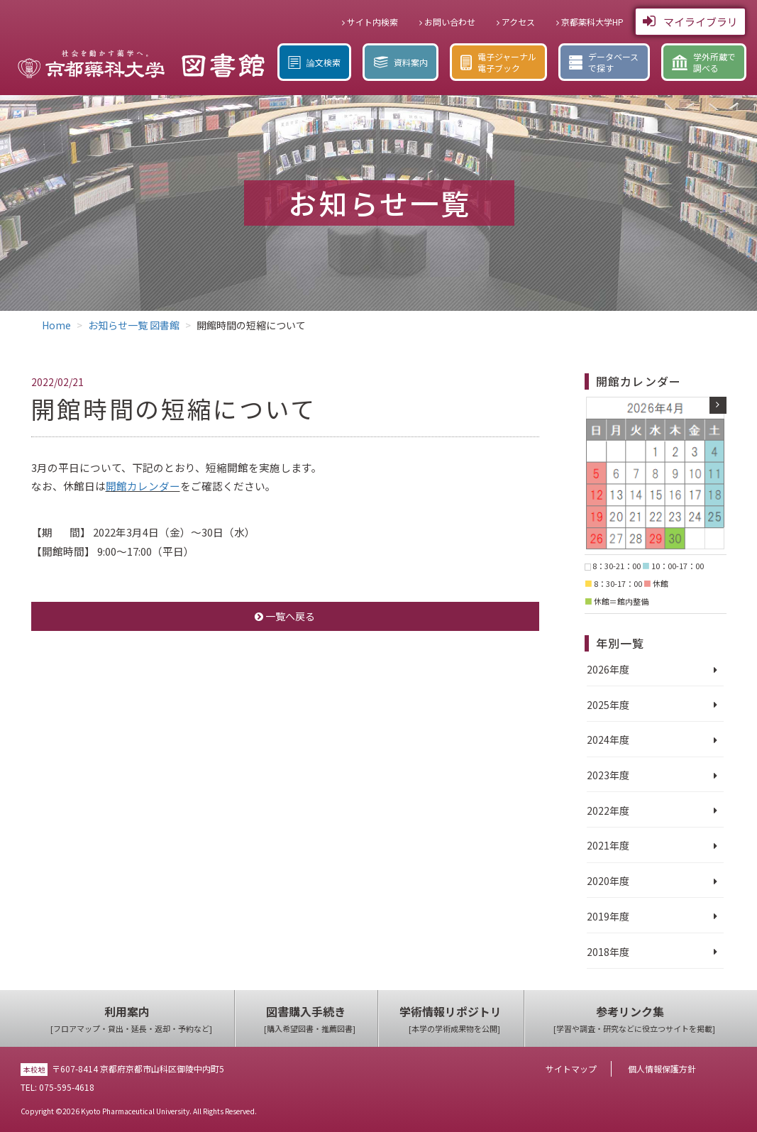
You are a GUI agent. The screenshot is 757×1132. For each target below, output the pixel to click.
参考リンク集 (634, 1019)
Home (56, 325)
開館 (116, 485)
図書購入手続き (309, 1019)
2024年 (603, 739)
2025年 (603, 705)
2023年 (603, 775)
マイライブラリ (690, 21)
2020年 (603, 881)
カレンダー (153, 485)
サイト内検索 (370, 22)
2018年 (603, 952)
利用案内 (131, 1019)
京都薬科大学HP (590, 22)
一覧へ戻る (285, 616)
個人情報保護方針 (662, 1068)
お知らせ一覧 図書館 (133, 325)
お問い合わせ (447, 22)
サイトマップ (571, 1068)
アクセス (516, 22)
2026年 (603, 669)
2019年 (603, 916)
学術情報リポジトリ (454, 1019)
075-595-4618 (66, 1087)
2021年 (603, 845)
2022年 (603, 810)
